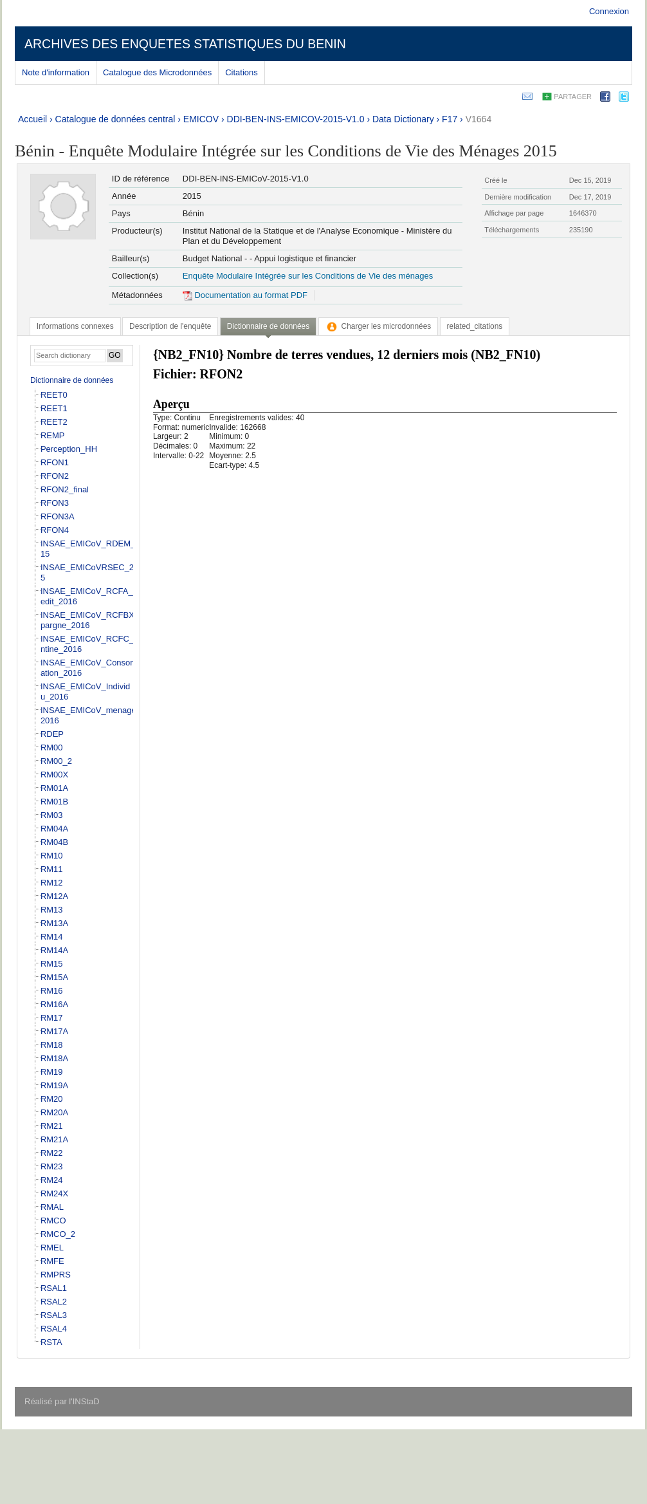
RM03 (52, 815)
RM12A (54, 896)
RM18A (54, 1058)
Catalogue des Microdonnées (157, 72)
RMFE (52, 1261)
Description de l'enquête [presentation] (170, 326)
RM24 (52, 1180)
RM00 (52, 747)
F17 (449, 119)
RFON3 (55, 503)
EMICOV (201, 119)
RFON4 (55, 530)
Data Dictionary (403, 119)
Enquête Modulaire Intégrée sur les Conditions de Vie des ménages (308, 276)
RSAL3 (54, 1315)
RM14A (54, 950)
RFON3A (58, 516)
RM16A (54, 1004)
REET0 (54, 395)
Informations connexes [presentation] (75, 326)
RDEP (52, 734)
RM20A (54, 1112)
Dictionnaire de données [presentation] (268, 326)
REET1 (54, 408)
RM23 (52, 1166)
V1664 (478, 119)
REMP (53, 435)
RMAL (52, 1207)
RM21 (52, 1126)
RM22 (52, 1153)
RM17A (54, 1031)
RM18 (52, 1045)
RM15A (54, 977)
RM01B (54, 801)
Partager (573, 96)
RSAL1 (54, 1288)
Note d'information (55, 72)
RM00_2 (56, 761)
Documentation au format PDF (245, 295)
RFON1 (55, 462)
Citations (241, 72)
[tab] (75, 326)
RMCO (53, 1220)
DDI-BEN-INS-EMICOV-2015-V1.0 (296, 119)
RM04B (54, 842)
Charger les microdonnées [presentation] (378, 326)
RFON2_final (65, 489)
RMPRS (56, 1274)
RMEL (52, 1247)
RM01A (54, 788)
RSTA (51, 1342)
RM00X (54, 774)
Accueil (32, 119)
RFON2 (55, 476)
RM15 (52, 964)
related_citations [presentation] (475, 326)
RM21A (54, 1139)
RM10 (52, 855)
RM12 (52, 882)
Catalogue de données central (115, 119)
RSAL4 (54, 1328)
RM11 (52, 869)
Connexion (609, 11)
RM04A (54, 828)
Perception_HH (69, 449)
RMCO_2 (58, 1234)
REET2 (54, 422)
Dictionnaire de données (71, 380)
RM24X (54, 1193)
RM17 (52, 1018)
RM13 (52, 909)
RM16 (52, 991)
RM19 (52, 1072)
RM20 (52, 1099)
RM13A (54, 923)
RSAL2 (54, 1301)
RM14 (52, 937)
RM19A (54, 1085)
